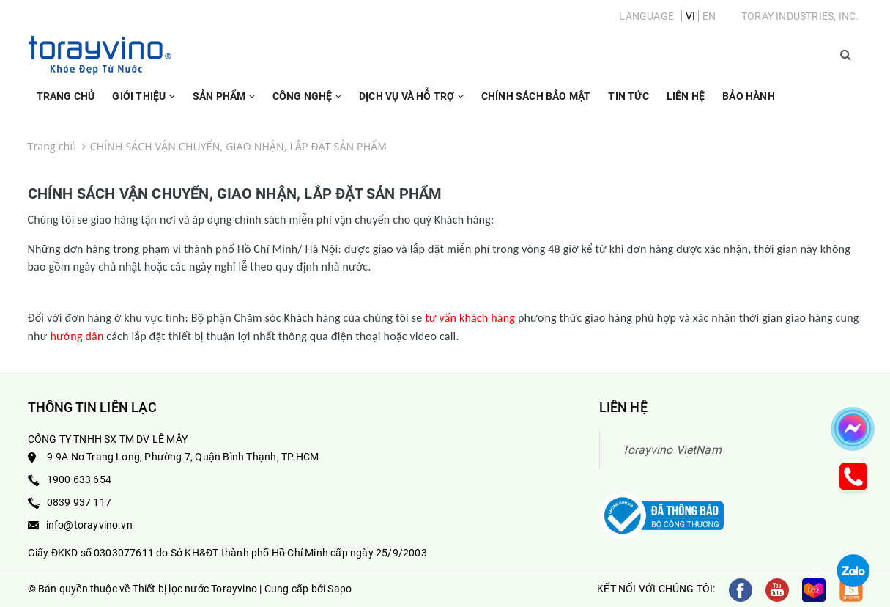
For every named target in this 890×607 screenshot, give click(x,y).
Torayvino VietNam (672, 450)
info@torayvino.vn (89, 525)
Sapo (339, 589)
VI (690, 16)
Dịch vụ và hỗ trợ (411, 102)
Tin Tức (628, 96)
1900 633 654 (79, 479)
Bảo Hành (748, 96)
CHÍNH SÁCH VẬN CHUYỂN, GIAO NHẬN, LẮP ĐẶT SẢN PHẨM (235, 193)
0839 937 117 (79, 502)
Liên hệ (686, 96)
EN (709, 16)
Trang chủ (66, 96)
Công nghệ (306, 102)
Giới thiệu (143, 102)
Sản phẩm (224, 102)
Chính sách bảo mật (536, 96)
